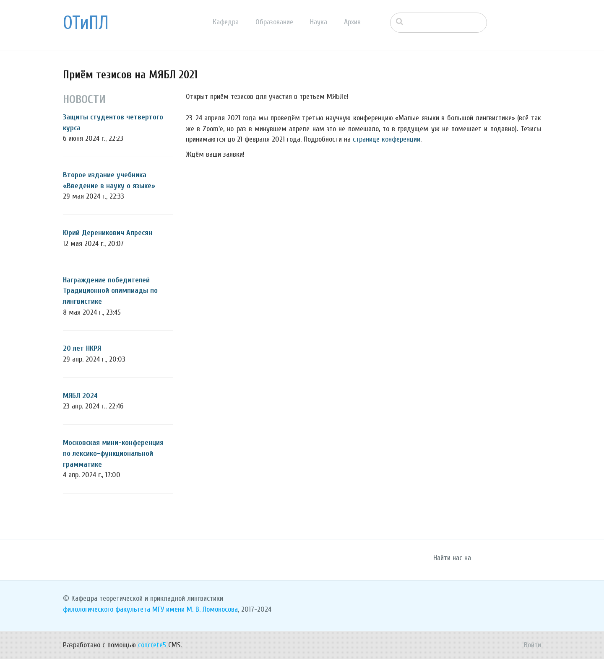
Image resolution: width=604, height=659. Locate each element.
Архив (352, 22)
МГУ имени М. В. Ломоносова (195, 609)
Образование (274, 22)
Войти (532, 645)
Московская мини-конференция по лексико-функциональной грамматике (113, 453)
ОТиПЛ (86, 23)
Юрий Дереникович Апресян (107, 232)
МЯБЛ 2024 (80, 395)
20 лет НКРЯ (82, 348)
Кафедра (226, 22)
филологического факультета (106, 609)
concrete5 (152, 645)
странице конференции (386, 139)
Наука (318, 22)
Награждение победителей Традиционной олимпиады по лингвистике (110, 291)
